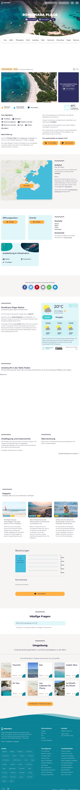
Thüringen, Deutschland (47, 774)
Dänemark (29, 751)
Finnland (22, 755)
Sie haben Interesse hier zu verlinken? (68, 453)
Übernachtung (60, 40)
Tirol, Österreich (45, 751)
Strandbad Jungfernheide (68, 758)
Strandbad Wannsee (66, 765)
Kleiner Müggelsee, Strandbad (69, 760)
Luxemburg (29, 764)
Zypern (11, 781)
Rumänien (13, 772)
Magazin (68, 40)
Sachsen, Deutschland (46, 772)
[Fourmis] (6, 664)
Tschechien (29, 777)
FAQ (42, 735)
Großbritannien (17, 760)
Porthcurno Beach (66, 751)
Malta (3, 768)
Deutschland (66, 513)
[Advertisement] (40, 55)
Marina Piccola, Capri (66, 753)
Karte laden (27, 185)
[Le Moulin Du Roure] (60, 682)
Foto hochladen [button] (50, 143)
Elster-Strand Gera (66, 774)
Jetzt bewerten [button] (67, 143)
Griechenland (5, 760)
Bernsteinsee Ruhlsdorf (67, 772)
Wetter (43, 40)
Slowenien (13, 777)
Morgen (59, 317)
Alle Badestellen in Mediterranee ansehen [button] (40, 703)
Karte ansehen (44, 19)
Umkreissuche (68, 186)
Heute (47, 317)
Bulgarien (20, 751)
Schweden (22, 772)
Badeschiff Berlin (65, 770)
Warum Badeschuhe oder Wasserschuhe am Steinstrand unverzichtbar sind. (39, 521)
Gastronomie (50, 40)
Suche (59, 186)
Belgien (12, 751)
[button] (50, 3)
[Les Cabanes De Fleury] (33, 682)
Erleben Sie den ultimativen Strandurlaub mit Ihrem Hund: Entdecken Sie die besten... (65, 521)
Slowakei (4, 777)
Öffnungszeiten (20, 40)
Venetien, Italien (45, 758)
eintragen (10, 222)
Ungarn (4, 781)
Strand (12, 515)
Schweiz (30, 772)
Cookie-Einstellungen (46, 740)
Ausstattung (35, 40)
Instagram (16, 741)
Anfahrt (11, 40)
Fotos (5, 40)
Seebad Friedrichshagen (67, 756)
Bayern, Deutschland (46, 760)
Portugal (4, 772)
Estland (14, 755)
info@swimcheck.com (66, 731)
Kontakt (43, 738)
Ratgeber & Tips (6, 515)
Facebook (9, 741)
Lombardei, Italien (46, 756)
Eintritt (28, 40)
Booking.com (3, 374)
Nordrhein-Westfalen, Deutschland (46, 764)
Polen (29, 768)
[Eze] (33, 664)
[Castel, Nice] (60, 664)
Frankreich (33, 11)
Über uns (43, 733)
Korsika (48, 11)
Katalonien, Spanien (46, 753)
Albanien (4, 751)
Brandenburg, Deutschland (48, 770)
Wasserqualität (68, 237)
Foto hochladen (68, 88)
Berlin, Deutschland (46, 767)
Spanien (21, 777)
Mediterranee (40, 11)
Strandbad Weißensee (67, 767)
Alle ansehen (4, 128)
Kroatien (4, 764)
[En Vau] (6, 682)
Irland (25, 760)
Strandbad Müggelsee (67, 763)
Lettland (12, 764)
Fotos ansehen (30, 19)
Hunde (71, 513)
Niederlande (12, 768)
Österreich (22, 768)
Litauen (20, 764)
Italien (32, 760)
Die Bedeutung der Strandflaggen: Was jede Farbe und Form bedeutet (12, 521)
